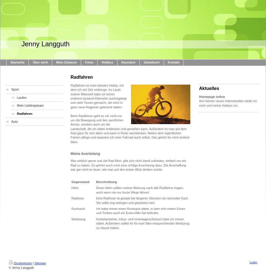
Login (253, 262)
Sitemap (40, 263)
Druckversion (20, 263)
